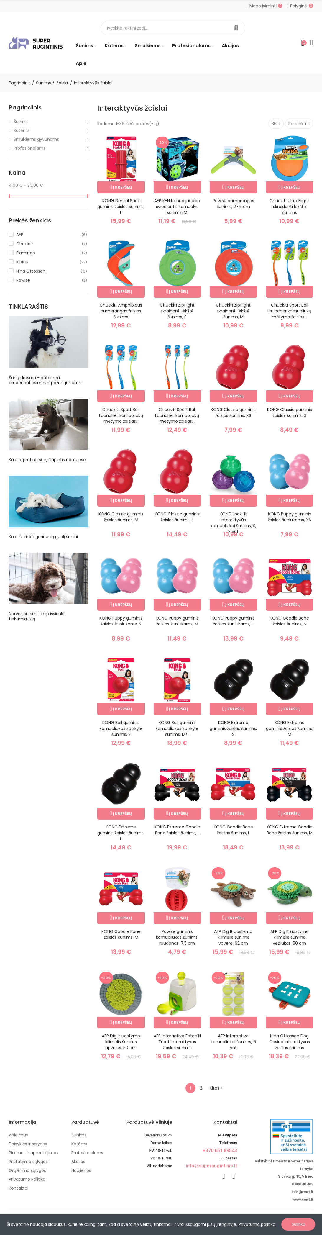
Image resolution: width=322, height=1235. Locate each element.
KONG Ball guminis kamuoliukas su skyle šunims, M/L (177, 728)
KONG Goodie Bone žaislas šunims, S (289, 621)
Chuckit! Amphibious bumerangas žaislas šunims (121, 311)
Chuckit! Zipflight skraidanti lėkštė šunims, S (177, 311)
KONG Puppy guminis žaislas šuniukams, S (120, 621)
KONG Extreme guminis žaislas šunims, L (120, 833)
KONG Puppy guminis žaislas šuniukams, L (233, 621)
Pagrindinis (25, 107)
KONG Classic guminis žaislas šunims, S (289, 412)
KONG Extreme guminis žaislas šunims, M (289, 728)
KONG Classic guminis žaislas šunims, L (177, 517)
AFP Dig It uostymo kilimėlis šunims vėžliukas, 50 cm (289, 937)
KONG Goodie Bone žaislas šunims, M (121, 934)
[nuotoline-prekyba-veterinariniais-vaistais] (279, 1136)
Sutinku (298, 1224)
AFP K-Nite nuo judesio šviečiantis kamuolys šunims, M (177, 206)
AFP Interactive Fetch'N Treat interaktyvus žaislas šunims (177, 1042)
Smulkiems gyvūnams (36, 139)
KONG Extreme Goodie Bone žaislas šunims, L (177, 830)
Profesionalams (29, 148)
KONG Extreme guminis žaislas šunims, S (233, 728)
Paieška (235, 28)
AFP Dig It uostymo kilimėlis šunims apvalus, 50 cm (121, 1042)
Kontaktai (225, 1122)
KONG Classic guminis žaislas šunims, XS (233, 412)
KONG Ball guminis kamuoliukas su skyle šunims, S (121, 728)
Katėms (21, 130)
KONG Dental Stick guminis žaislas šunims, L (120, 206)
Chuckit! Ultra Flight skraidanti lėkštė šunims (289, 206)
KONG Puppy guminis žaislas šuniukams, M (177, 621)
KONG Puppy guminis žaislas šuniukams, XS (289, 517)
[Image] (36, 43)
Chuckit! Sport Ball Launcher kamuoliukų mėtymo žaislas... (289, 311)
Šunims (21, 122)
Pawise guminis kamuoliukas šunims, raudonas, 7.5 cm (177, 937)
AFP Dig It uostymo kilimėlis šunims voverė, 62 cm (233, 937)
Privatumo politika (257, 1224)
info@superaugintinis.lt (211, 1166)
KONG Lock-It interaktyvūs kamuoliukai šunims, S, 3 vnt (233, 523)
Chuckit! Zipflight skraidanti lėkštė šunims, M (233, 311)
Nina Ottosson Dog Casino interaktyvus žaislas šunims (289, 1042)
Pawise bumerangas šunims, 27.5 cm (233, 203)
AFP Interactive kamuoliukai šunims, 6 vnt (233, 1042)
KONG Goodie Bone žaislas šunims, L (233, 830)
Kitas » (216, 1088)
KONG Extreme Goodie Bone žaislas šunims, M (290, 830)
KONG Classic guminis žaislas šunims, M (120, 517)
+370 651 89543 (220, 1150)
